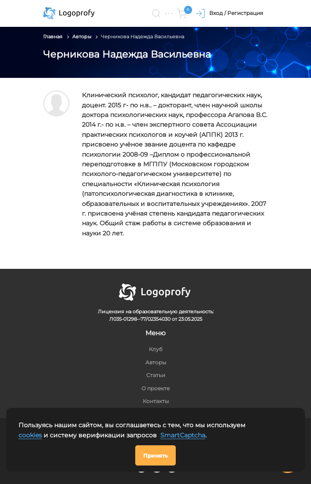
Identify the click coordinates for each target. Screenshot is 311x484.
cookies (30, 435)
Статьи (155, 375)
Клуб (156, 349)
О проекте (155, 388)
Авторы (82, 37)
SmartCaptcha (182, 435)
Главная (53, 37)
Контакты (156, 401)
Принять (155, 455)
